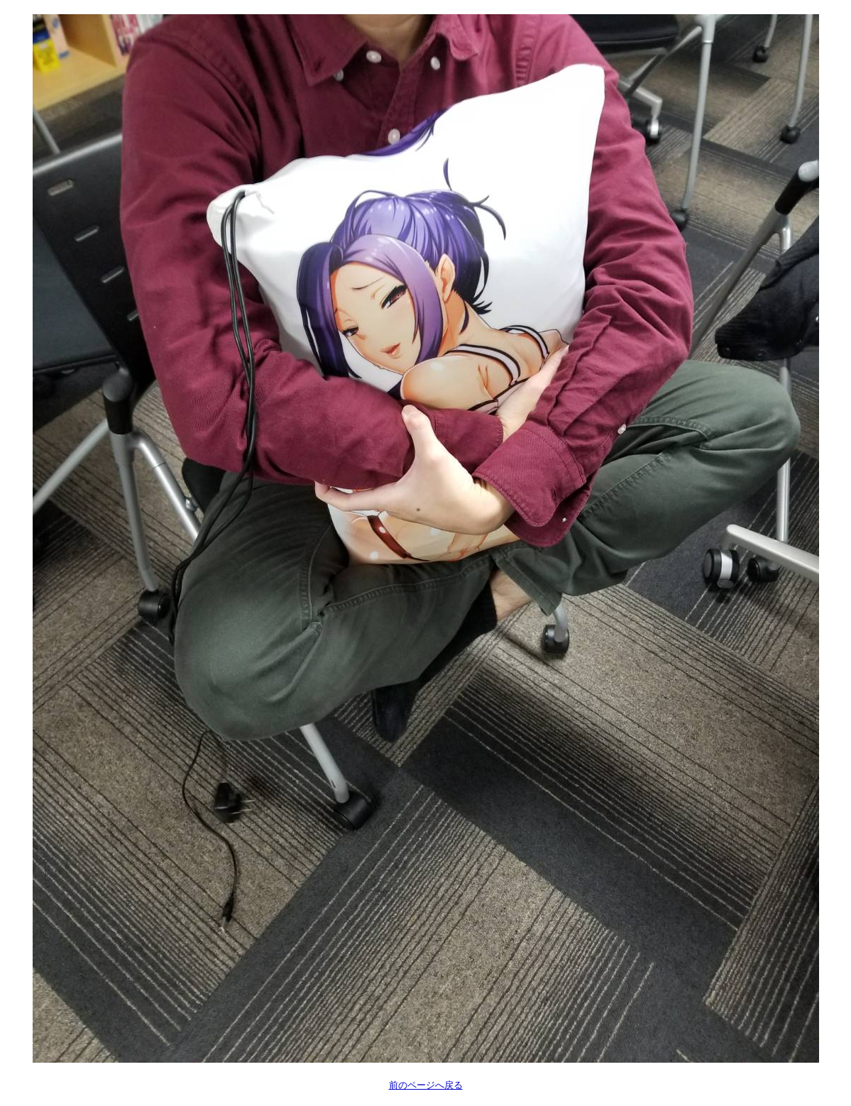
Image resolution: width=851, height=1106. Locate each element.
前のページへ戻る (426, 1085)
